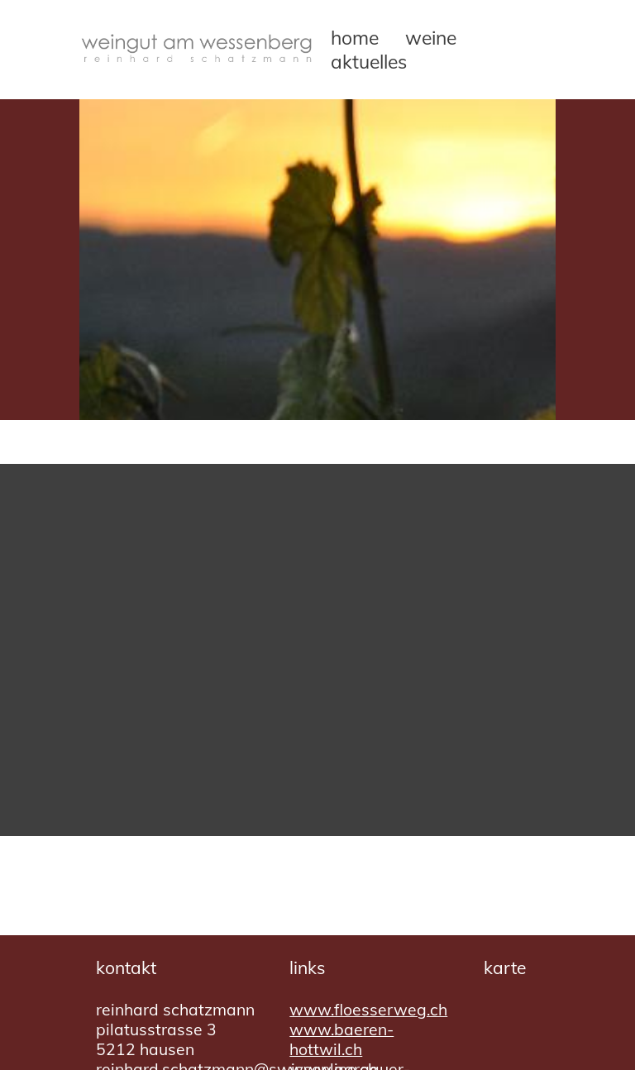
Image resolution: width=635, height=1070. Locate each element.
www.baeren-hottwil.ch (341, 1039)
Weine (430, 38)
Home (355, 38)
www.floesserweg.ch (368, 1010)
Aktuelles (369, 62)
